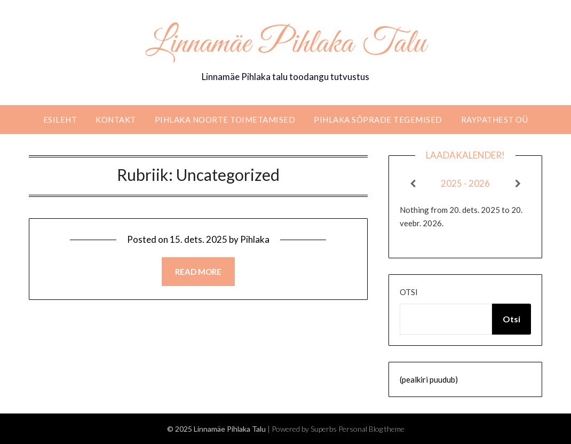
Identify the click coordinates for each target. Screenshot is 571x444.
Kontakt (116, 119)
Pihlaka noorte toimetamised (225, 119)
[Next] (518, 183)
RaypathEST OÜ (494, 119)
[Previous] (413, 183)
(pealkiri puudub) (429, 379)
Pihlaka (254, 239)
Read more (198, 271)
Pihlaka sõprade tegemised (378, 119)
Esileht (60, 119)
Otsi (409, 292)
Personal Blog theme (371, 428)
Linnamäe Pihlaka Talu (286, 44)
